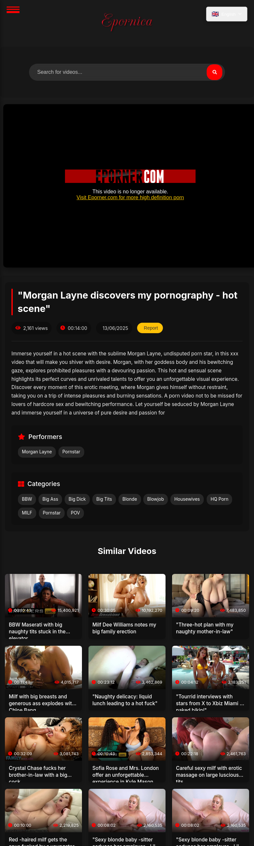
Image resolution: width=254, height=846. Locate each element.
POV (75, 512)
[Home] (127, 23)
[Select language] (226, 14)
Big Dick (77, 499)
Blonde (129, 499)
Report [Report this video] (151, 328)
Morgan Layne (37, 451)
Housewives (187, 499)
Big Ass (50, 499)
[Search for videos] (127, 72)
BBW (27, 499)
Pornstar (71, 451)
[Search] (214, 72)
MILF (27, 512)
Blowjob (155, 499)
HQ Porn (219, 499)
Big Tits (104, 499)
